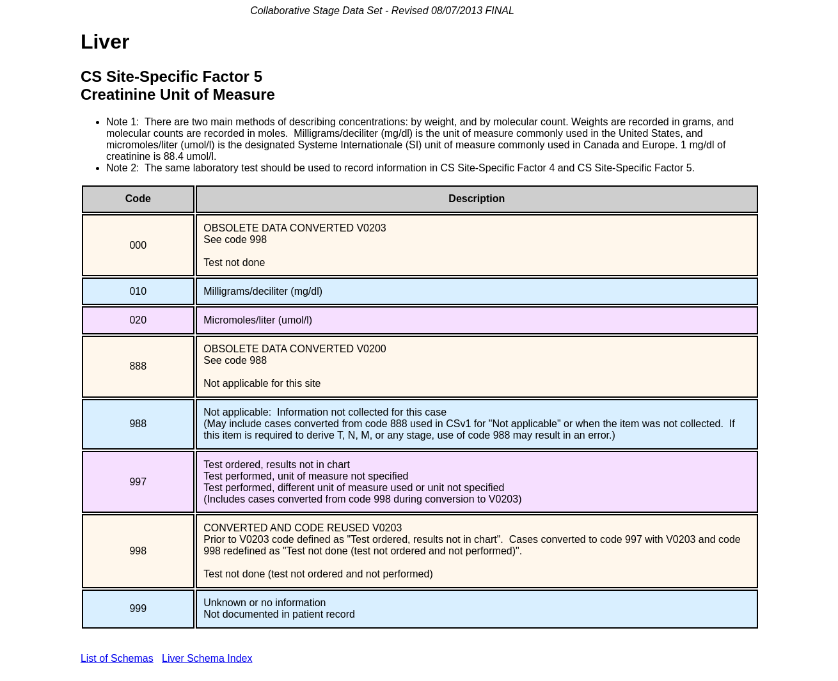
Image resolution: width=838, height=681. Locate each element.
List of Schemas (117, 658)
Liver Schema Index (207, 658)
